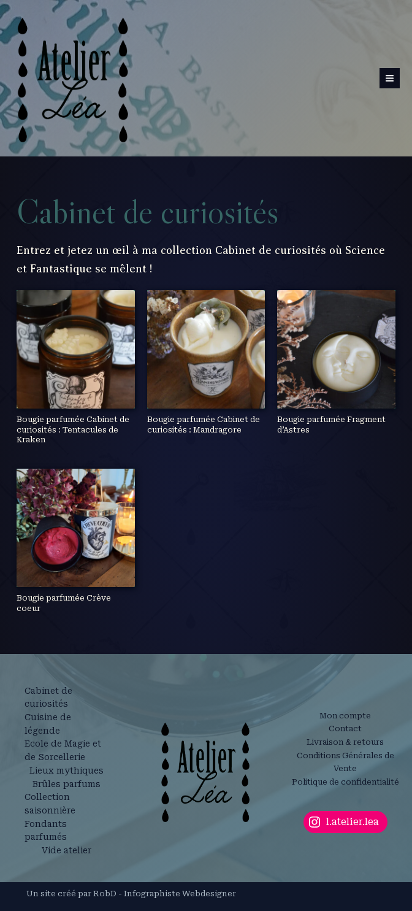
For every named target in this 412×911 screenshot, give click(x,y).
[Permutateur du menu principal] (390, 78)
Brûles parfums (66, 784)
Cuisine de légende (48, 724)
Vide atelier (66, 850)
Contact (345, 728)
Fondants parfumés (46, 830)
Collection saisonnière (50, 803)
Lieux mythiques (66, 770)
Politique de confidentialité (345, 781)
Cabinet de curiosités (48, 697)
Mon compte (345, 715)
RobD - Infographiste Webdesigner (164, 893)
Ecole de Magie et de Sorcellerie (63, 750)
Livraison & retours (345, 742)
